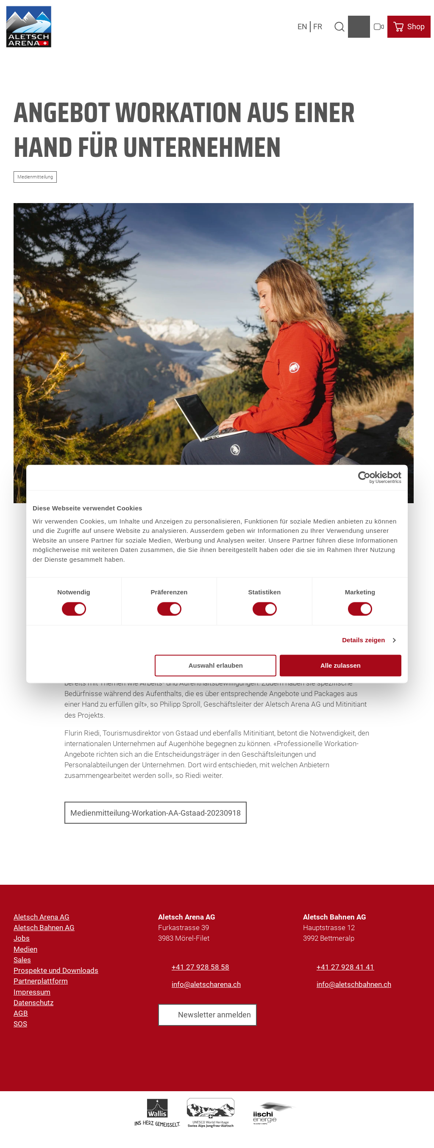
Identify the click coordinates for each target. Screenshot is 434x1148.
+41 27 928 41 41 (345, 967)
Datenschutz (33, 1002)
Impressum (32, 992)
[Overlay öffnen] (339, 27)
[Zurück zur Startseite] (28, 26)
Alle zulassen (340, 665)
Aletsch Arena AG (42, 917)
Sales (22, 960)
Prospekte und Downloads (56, 971)
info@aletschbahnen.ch (354, 984)
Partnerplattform (41, 981)
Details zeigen (363, 640)
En (302, 26)
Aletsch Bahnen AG (44, 928)
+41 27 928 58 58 (200, 967)
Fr (317, 26)
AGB (21, 1013)
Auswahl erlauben (216, 665)
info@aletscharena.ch (206, 984)
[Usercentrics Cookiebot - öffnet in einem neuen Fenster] (364, 477)
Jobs (22, 938)
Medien (25, 949)
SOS (20, 1024)
